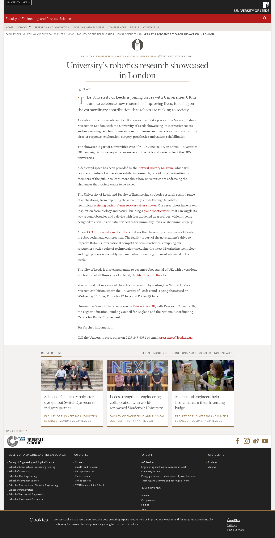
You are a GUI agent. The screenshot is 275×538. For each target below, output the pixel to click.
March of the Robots (151, 275)
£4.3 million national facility (107, 232)
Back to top (15, 431)
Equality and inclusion (86, 467)
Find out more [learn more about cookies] (236, 529)
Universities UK (144, 306)
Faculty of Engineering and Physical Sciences (39, 18)
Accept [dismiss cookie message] (233, 519)
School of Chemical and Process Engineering (32, 467)
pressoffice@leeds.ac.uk (175, 337)
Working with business (88, 27)
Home (9, 27)
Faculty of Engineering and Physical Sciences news (119, 56)
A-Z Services (147, 462)
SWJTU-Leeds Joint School (89, 485)
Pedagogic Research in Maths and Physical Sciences (168, 476)
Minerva (212, 467)
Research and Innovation (52, 27)
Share (87, 89)
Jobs (143, 509)
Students (212, 462)
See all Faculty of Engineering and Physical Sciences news (186, 353)
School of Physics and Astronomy (26, 499)
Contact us (151, 27)
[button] (264, 19)
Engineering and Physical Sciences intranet (163, 467)
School (22, 27)
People (134, 27)
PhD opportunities (84, 471)
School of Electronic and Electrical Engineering (33, 485)
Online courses (83, 480)
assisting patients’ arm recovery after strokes (125, 205)
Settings (232, 525)
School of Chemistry (19, 471)
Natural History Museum (155, 168)
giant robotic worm (157, 211)
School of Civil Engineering (23, 476)
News (71, 34)
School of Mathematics (21, 490)
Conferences (117, 27)
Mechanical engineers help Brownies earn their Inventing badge (200, 402)
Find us (145, 504)
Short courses (82, 476)
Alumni (145, 495)
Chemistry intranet (151, 471)
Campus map (148, 500)
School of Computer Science (24, 480)
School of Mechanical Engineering (26, 494)
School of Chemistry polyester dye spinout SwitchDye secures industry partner (69, 402)
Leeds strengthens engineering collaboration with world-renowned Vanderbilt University (136, 402)
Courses (79, 462)
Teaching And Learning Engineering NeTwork (165, 480)
